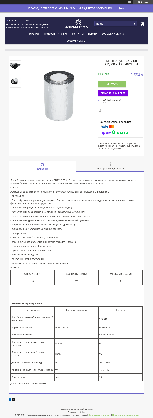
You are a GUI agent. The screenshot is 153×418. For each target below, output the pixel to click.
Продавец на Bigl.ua (76, 412)
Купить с (114, 93)
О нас (64, 34)
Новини (92, 34)
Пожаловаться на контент (99, 415)
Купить (114, 84)
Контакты (78, 34)
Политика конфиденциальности (126, 415)
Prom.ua (89, 409)
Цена (121, 8)
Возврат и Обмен (76, 41)
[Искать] (134, 23)
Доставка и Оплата (113, 34)
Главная (34, 34)
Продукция (50, 34)
